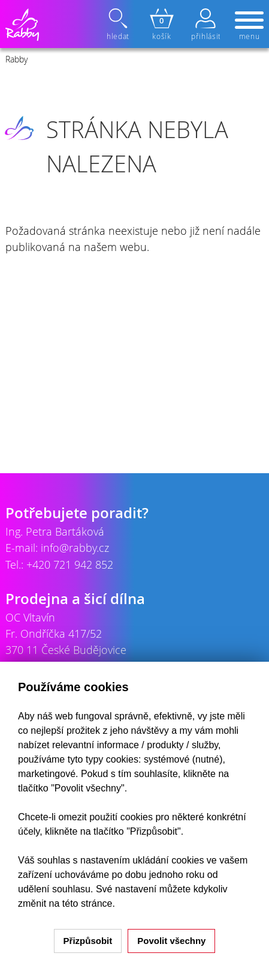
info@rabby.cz (75, 547)
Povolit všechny (171, 941)
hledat (119, 24)
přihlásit (205, 24)
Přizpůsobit (88, 941)
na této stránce (81, 903)
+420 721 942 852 (69, 564)
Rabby (16, 59)
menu (249, 26)
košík (161, 24)
